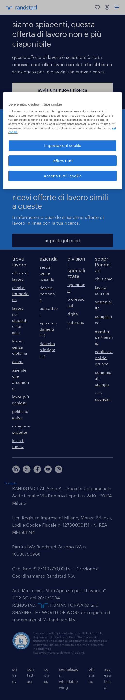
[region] (62, 140)
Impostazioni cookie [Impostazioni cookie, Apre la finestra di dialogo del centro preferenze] (62, 145)
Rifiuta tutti (62, 160)
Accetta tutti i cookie (63, 175)
